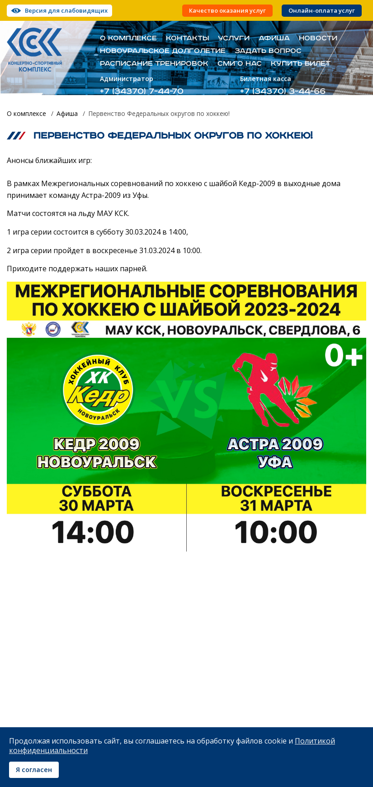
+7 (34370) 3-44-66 (283, 91)
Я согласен (34, 769)
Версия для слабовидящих (66, 10)
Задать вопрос (268, 51)
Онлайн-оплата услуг (321, 10)
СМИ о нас (239, 64)
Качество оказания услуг (227, 10)
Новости (318, 38)
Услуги (234, 38)
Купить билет (301, 64)
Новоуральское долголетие (163, 51)
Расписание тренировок (154, 64)
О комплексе (128, 38)
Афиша (274, 38)
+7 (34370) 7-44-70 (142, 91)
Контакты (187, 38)
